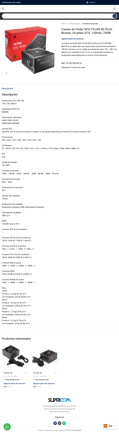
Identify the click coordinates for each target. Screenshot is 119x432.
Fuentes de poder (90, 24)
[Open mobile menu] (3, 8)
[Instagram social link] (59, 423)
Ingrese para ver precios (72, 39)
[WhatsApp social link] (64, 423)
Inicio (63, 24)
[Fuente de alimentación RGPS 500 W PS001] (15, 356)
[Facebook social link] (55, 423)
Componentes (74, 24)
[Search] (59, 16)
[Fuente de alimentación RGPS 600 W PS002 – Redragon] (44, 356)
